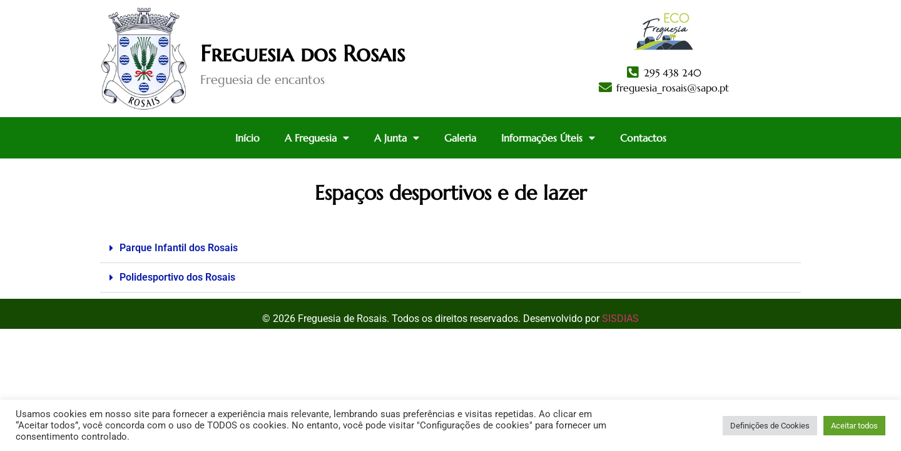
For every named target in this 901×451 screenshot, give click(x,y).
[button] (450, 248)
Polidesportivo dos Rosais (177, 277)
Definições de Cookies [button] (770, 425)
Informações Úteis (548, 138)
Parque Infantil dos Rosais (179, 248)
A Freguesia (317, 138)
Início (247, 138)
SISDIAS (620, 318)
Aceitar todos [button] (854, 425)
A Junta (396, 138)
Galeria (460, 138)
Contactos (643, 138)
